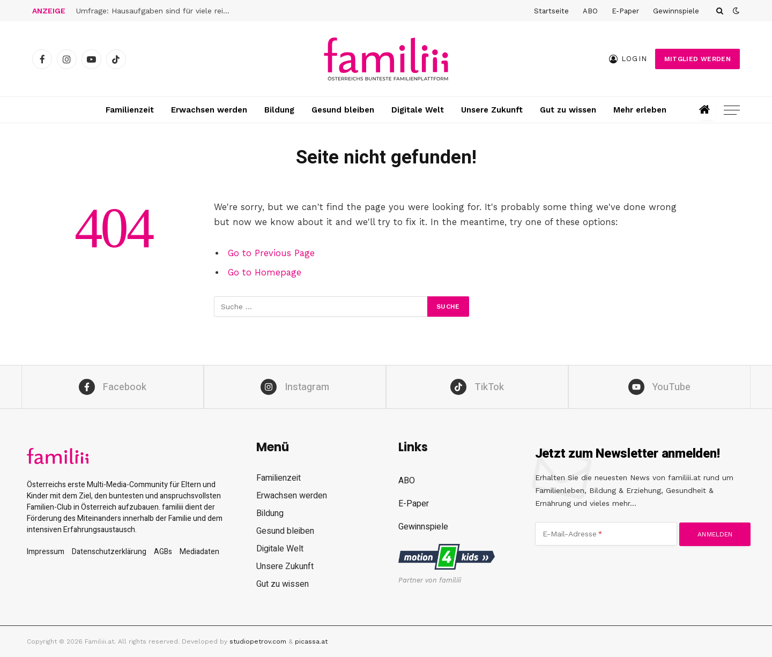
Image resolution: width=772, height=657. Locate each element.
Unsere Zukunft (492, 110)
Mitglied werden (697, 59)
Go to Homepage (264, 272)
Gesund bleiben (342, 110)
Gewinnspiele (676, 11)
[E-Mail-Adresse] (606, 534)
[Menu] (732, 110)
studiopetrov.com (257, 641)
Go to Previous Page (271, 253)
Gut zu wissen (568, 110)
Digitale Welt (417, 110)
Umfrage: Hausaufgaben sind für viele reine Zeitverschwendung (156, 10)
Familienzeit (130, 110)
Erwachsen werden (209, 110)
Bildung (279, 110)
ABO (590, 11)
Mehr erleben (639, 110)
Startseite (551, 11)
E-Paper (625, 11)
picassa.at (311, 641)
